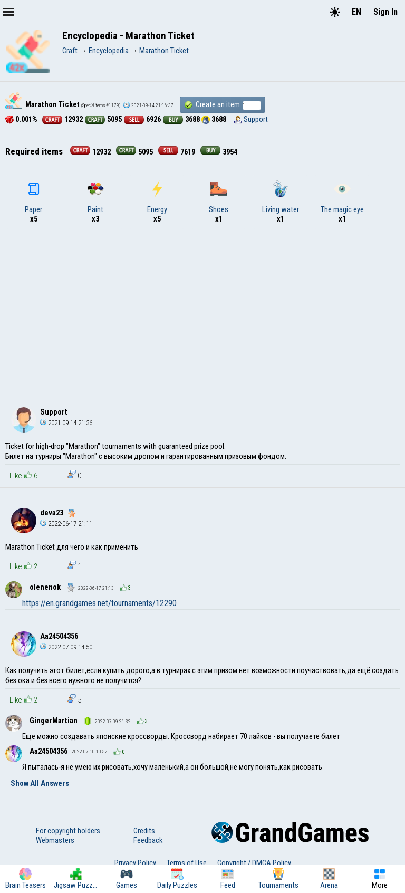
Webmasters (55, 840)
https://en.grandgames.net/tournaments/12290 (99, 603)
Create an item (222, 105)
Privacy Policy (135, 863)
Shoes (218, 197)
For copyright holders (68, 831)
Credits (144, 831)
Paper (33, 197)
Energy (157, 197)
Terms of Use (187, 863)
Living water (280, 197)
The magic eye (342, 197)
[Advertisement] (202, 313)
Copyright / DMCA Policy (254, 863)
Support (256, 119)
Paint (95, 197)
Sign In (385, 12)
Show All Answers (40, 783)
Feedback (147, 840)
